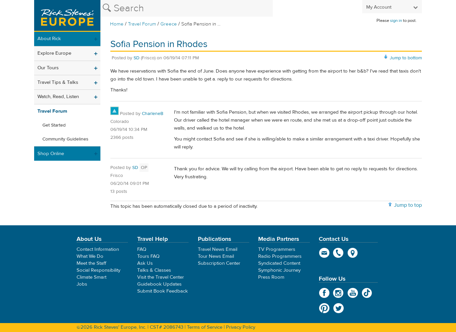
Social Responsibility (98, 270)
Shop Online (50, 153)
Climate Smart (91, 277)
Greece (168, 24)
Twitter (338, 308)
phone (338, 253)
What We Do (90, 256)
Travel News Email (217, 249)
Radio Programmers (280, 256)
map (352, 253)
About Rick (49, 38)
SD (137, 58)
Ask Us (145, 263)
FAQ (141, 249)
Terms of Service (204, 327)
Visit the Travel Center (160, 277)
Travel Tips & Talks (57, 82)
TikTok (367, 293)
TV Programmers (276, 249)
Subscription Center (219, 263)
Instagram (338, 293)
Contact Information (98, 249)
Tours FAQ (148, 256)
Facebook (324, 293)
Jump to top (408, 205)
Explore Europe (54, 53)
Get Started (54, 125)
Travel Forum (142, 24)
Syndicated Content (279, 263)
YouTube (352, 293)
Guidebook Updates (159, 284)
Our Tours (48, 68)
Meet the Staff (91, 263)
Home (117, 24)
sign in (396, 20)
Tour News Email (216, 256)
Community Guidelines (65, 139)
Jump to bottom (406, 58)
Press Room (271, 277)
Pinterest (324, 308)
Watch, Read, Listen (58, 96)
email (324, 253)
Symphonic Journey (279, 270)
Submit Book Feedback (162, 291)
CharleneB (152, 114)
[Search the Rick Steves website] (186, 8)
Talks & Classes (154, 270)
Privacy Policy (240, 327)
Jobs (82, 284)
